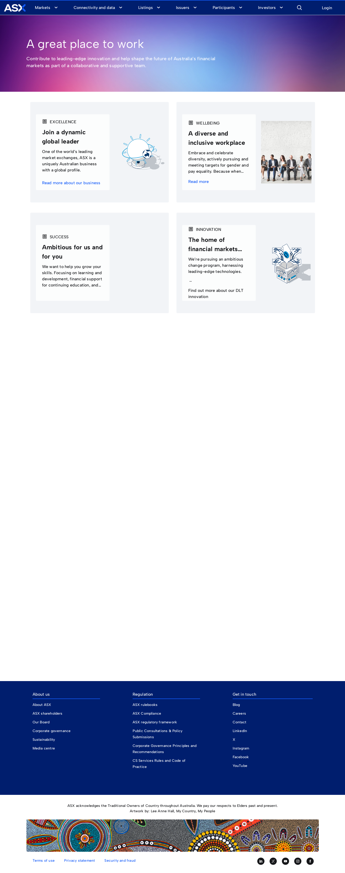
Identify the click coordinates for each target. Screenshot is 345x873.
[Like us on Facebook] (310, 861)
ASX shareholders (48, 713)
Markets (42, 7)
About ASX (42, 705)
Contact (239, 722)
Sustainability (44, 739)
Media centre (44, 748)
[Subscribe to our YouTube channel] (285, 861)
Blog (236, 705)
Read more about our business (72, 182)
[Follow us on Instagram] (297, 861)
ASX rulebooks (145, 705)
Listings (145, 7)
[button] (299, 7)
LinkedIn (240, 731)
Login (327, 8)
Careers (239, 713)
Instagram (241, 748)
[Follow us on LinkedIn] (260, 861)
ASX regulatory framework (155, 722)
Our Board (41, 722)
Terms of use (44, 860)
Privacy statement (79, 860)
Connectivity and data (94, 7)
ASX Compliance (147, 713)
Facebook (241, 757)
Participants (224, 7)
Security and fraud (119, 860)
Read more (199, 181)
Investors (266, 7)
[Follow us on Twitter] (273, 861)
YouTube (240, 766)
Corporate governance (52, 731)
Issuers (182, 7)
